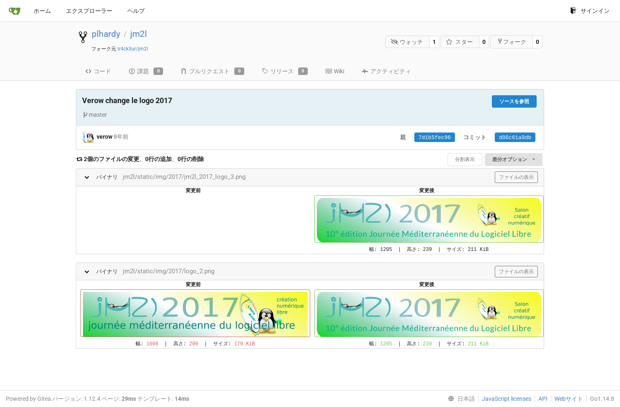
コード (98, 71)
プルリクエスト (212, 71)
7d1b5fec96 (434, 138)
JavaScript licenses (506, 398)
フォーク (511, 41)
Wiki (334, 71)
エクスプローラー (89, 10)
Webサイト (568, 398)
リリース (285, 71)
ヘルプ (136, 10)
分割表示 (465, 159)
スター (459, 42)
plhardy (106, 34)
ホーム (42, 10)
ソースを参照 (514, 101)
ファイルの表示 (516, 177)
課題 (146, 71)
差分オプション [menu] (513, 159)
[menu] (460, 398)
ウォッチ (407, 42)
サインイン (590, 10)
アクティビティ (386, 71)
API (542, 398)
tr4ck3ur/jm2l (132, 49)
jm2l (138, 34)
